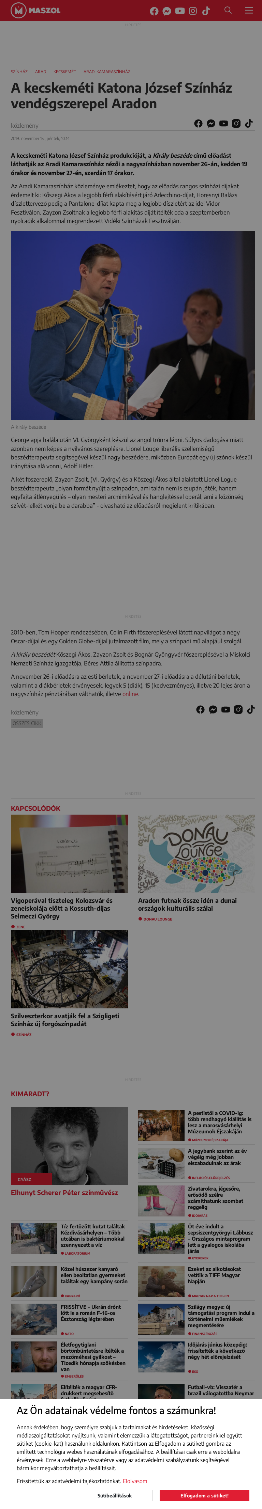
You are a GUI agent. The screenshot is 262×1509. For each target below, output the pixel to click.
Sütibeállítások (115, 1495)
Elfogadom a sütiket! (204, 1495)
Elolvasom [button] (135, 1481)
